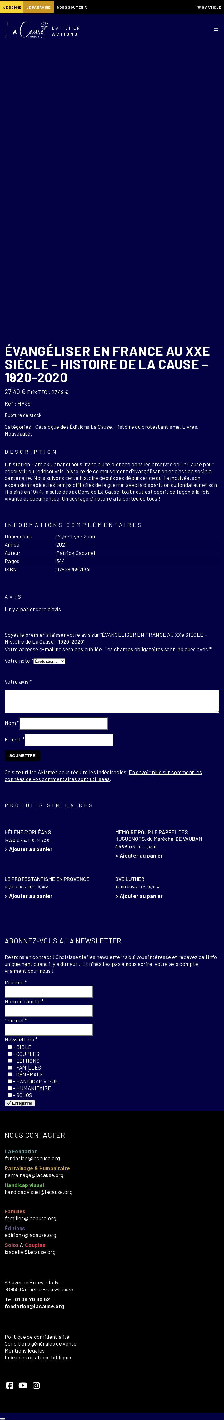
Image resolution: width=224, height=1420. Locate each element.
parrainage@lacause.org (34, 1175)
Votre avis (18, 681)
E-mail (15, 739)
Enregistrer (19, 1103)
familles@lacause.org (30, 1218)
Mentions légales (25, 1350)
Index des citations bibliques (38, 1357)
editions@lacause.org (30, 1235)
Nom (12, 723)
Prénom (16, 982)
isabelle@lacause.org (30, 1252)
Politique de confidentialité (37, 1336)
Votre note (19, 660)
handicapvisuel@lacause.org (38, 1192)
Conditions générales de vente (41, 1343)
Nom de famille (24, 1001)
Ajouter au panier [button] (30, 849)
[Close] (2, 1419)
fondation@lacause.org (32, 1158)
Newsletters (21, 1039)
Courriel (16, 1020)
